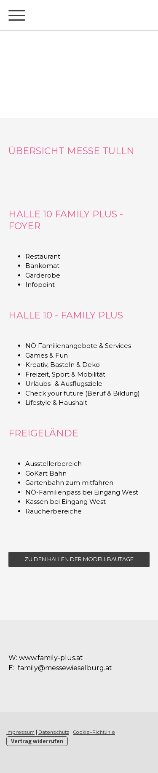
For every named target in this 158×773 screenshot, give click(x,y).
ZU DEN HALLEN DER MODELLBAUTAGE (79, 559)
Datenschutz (53, 731)
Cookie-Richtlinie (94, 731)
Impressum (20, 731)
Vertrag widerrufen (37, 741)
